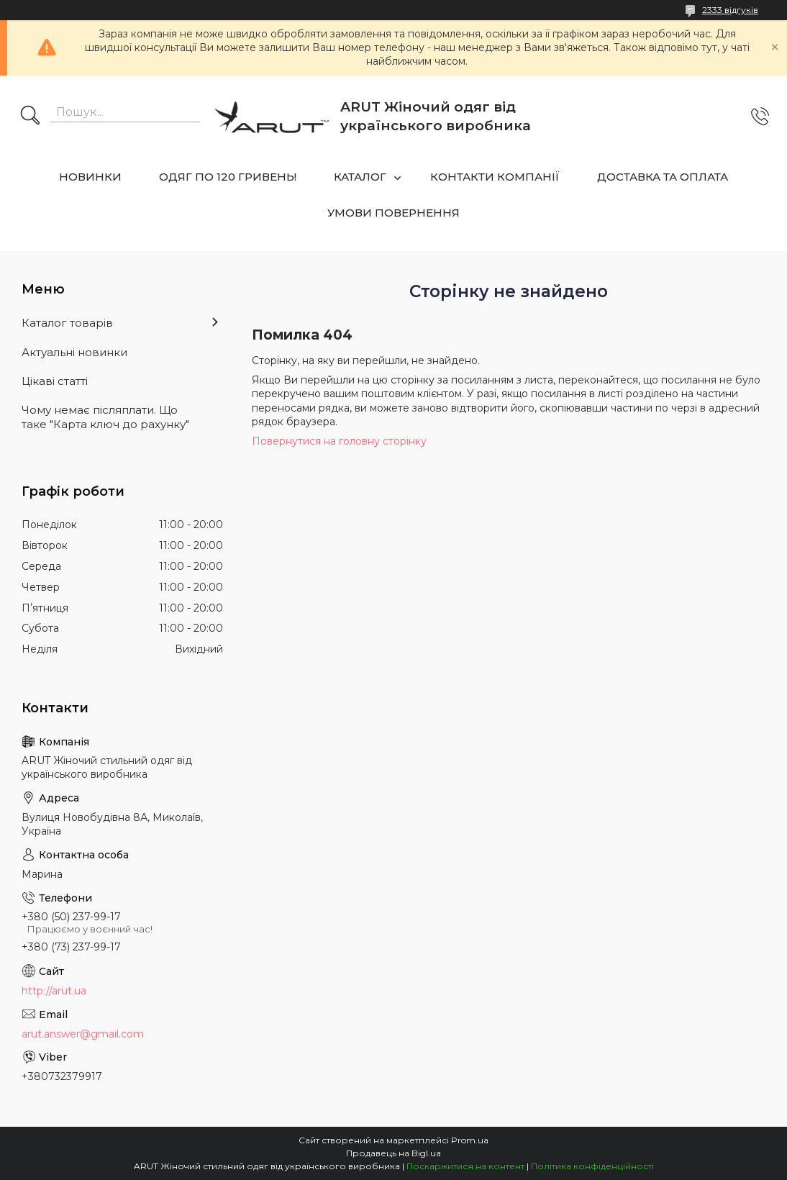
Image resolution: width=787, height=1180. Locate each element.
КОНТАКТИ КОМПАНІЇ (495, 176)
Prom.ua (469, 1140)
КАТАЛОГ (360, 176)
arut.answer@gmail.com (83, 1033)
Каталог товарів (67, 323)
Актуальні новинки (74, 352)
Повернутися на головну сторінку (339, 441)
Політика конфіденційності (592, 1166)
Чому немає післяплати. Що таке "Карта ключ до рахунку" (105, 417)
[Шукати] (30, 116)
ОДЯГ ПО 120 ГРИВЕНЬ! (227, 176)
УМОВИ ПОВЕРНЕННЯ (393, 212)
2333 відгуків (730, 9)
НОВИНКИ (90, 176)
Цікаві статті (55, 381)
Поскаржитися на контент (465, 1166)
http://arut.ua (54, 990)
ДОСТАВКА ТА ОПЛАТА (662, 176)
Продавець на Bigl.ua (393, 1153)
